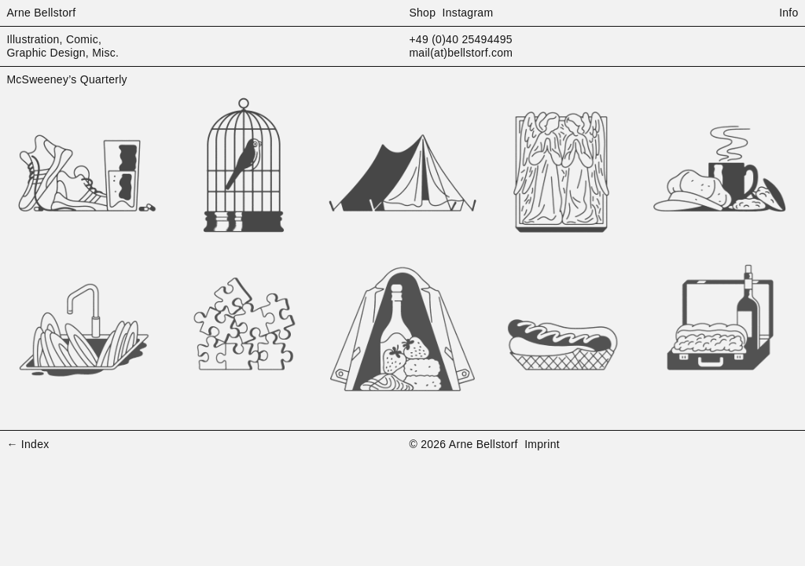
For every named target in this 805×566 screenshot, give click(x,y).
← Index (27, 444)
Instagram (468, 12)
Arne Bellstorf (40, 12)
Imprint (542, 444)
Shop (422, 12)
